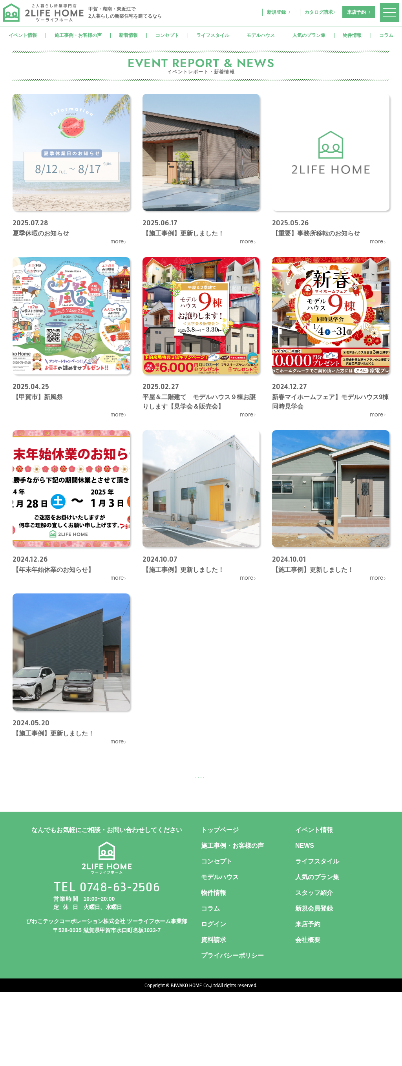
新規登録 (276, 12)
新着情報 (128, 35)
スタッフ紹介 (314, 966)
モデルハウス (261, 35)
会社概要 (307, 1013)
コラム (386, 35)
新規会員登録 (314, 982)
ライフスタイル (212, 35)
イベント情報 (23, 35)
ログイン (213, 998)
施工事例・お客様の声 (78, 35)
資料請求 (213, 1013)
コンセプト (167, 35)
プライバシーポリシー (232, 1029)
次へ (238, 776)
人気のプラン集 (308, 35)
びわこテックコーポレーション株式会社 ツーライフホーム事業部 (106, 995)
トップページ (220, 903)
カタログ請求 (319, 12)
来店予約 (356, 12)
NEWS (304, 919)
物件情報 (352, 35)
